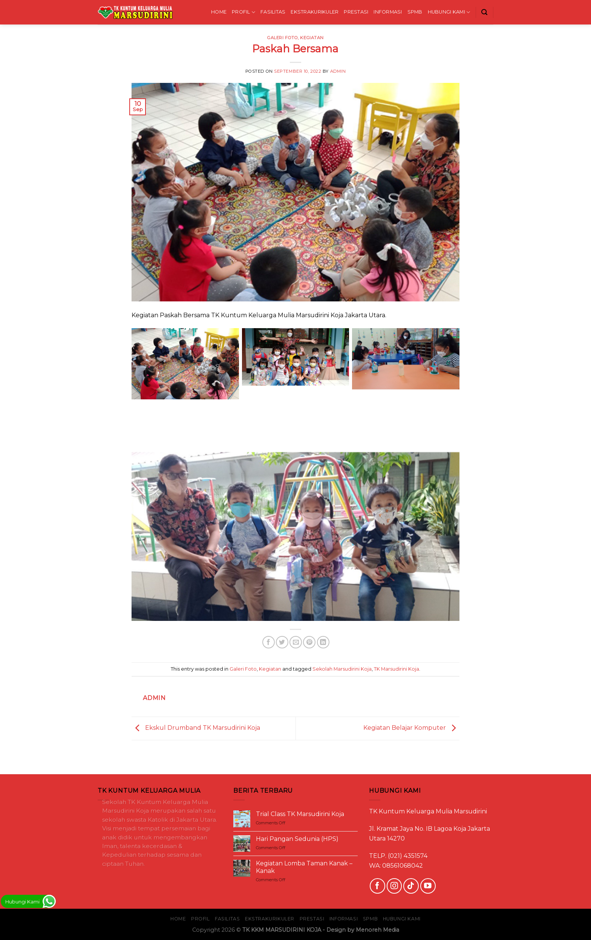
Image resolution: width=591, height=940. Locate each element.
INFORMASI (388, 12)
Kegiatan (311, 37)
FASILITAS (272, 12)
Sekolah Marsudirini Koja (342, 669)
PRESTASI (356, 12)
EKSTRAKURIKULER (314, 12)
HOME (219, 12)
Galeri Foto (282, 37)
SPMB (415, 12)
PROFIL (243, 12)
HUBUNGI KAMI (449, 12)
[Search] (484, 12)
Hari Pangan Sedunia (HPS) (297, 838)
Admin (338, 71)
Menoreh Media (377, 929)
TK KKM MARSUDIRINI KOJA (281, 929)
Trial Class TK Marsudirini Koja (300, 814)
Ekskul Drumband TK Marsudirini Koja (196, 728)
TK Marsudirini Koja (396, 669)
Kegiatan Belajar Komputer (411, 728)
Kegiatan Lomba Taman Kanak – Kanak (304, 867)
